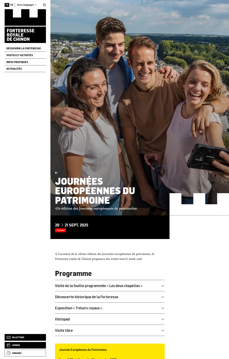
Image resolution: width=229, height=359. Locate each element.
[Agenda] (25, 345)
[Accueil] (25, 26)
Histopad (110, 319)
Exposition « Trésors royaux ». (110, 307)
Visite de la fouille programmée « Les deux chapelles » (110, 285)
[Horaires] (25, 353)
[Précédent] (56, 173)
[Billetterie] (25, 337)
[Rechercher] (44, 5)
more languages (25, 4)
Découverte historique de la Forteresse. (110, 296)
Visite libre (110, 330)
